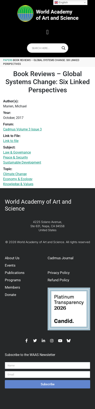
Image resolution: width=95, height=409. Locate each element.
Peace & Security (15, 157)
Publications (15, 273)
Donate (10, 295)
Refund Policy (58, 280)
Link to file (10, 141)
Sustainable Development (22, 162)
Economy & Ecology (18, 179)
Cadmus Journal (60, 258)
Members (12, 287)
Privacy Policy (59, 273)
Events (10, 265)
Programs (13, 280)
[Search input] (46, 48)
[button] (47, 32)
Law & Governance (17, 152)
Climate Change (15, 174)
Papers (7, 60)
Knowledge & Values (18, 184)
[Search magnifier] (63, 48)
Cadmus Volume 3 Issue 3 (22, 129)
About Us (12, 258)
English (61, 2)
